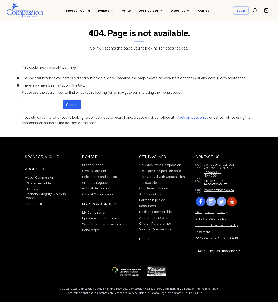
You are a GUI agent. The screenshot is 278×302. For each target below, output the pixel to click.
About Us (35, 169)
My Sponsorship (99, 204)
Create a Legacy (95, 182)
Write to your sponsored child (104, 224)
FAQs (198, 212)
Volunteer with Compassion (160, 165)
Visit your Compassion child (160, 171)
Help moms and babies (99, 177)
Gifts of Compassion (97, 194)
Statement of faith (41, 183)
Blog (144, 239)
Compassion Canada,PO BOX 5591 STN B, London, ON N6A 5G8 (219, 169)
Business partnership (155, 212)
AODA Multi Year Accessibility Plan (218, 238)
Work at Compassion (155, 229)
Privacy (222, 212)
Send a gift (90, 230)
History (32, 189)
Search (72, 104)
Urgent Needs (92, 165)
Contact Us (207, 156)
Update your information (100, 218)
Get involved (148, 10)
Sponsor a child (78, 10)
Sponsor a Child (42, 156)
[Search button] (255, 10)
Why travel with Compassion (163, 177)
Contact (204, 10)
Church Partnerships (155, 223)
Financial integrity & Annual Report (45, 196)
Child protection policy (210, 218)
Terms (209, 212)
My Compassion (94, 212)
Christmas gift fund (153, 188)
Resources (147, 206)
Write (126, 10)
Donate (103, 10)
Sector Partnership (153, 217)
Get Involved (152, 156)
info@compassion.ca (191, 117)
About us (178, 10)
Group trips (150, 182)
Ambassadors (150, 194)
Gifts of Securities (95, 188)
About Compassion (39, 177)
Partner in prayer (152, 200)
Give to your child (95, 171)
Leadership (33, 203)
